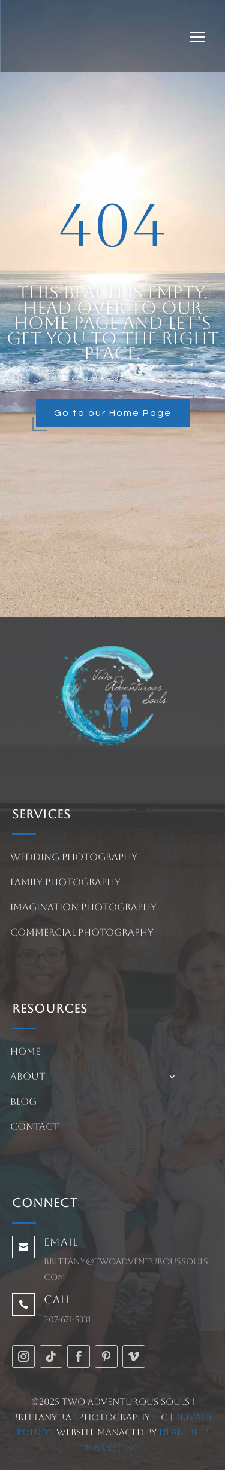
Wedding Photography (73, 858)
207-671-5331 (67, 1319)
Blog (23, 1102)
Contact (34, 1127)
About (27, 1077)
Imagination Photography (83, 908)
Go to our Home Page (113, 413)
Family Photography (65, 883)
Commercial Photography (82, 933)
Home (25, 1052)
